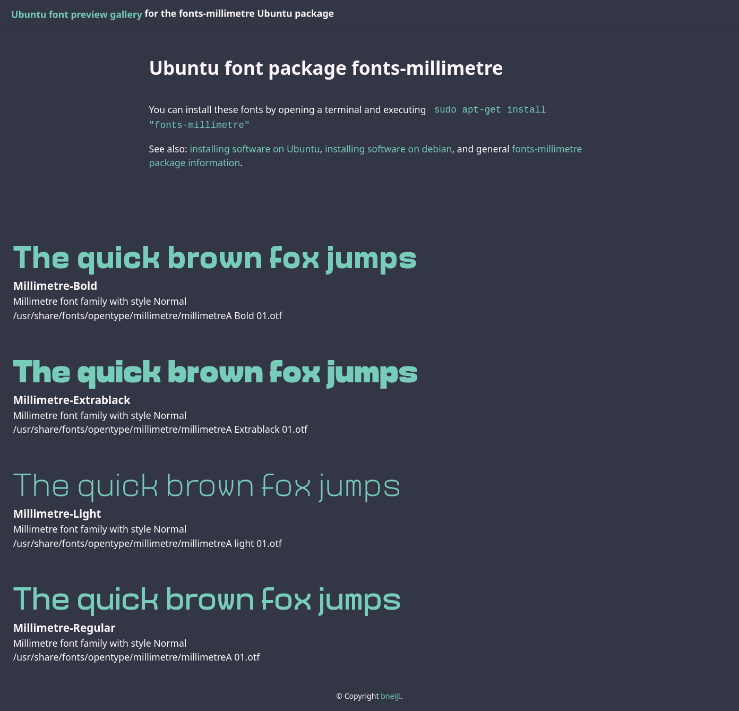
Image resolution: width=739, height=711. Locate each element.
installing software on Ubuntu (255, 146)
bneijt (391, 694)
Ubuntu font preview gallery (76, 14)
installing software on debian (388, 146)
